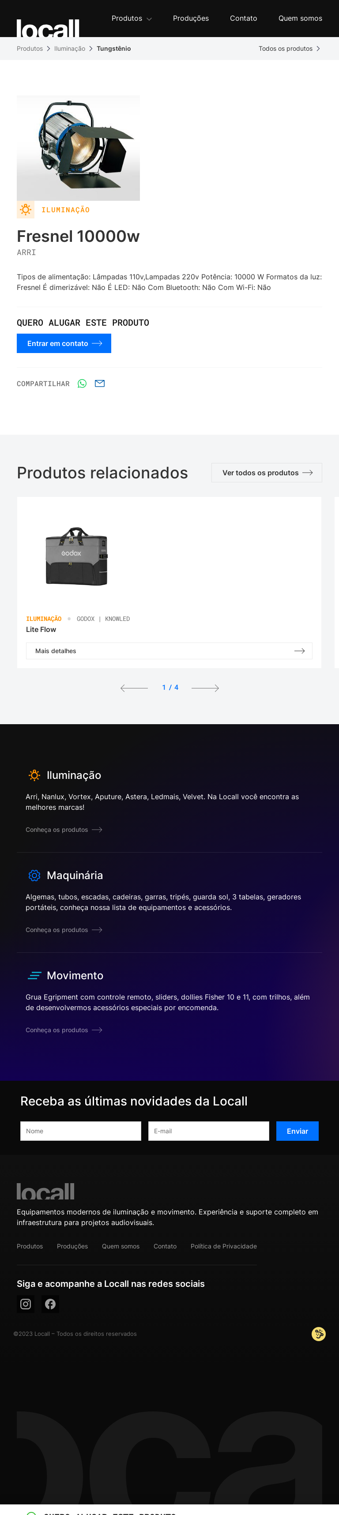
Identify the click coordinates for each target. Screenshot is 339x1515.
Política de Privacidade (224, 1246)
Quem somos (120, 1246)
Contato (165, 1246)
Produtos (30, 48)
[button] (132, 18)
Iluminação (69, 48)
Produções (72, 1246)
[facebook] (50, 1304)
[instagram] (25, 1304)
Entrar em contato (64, 343)
